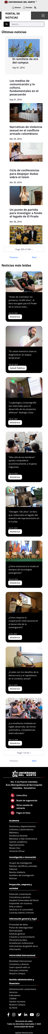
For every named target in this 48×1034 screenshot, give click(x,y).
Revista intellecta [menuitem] (17, 872)
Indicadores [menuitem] (14, 995)
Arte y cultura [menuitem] (15, 906)
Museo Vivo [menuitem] (14, 848)
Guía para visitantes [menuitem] (18, 970)
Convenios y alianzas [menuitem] (19, 964)
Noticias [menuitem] (13, 878)
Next (34, 257)
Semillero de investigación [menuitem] (21, 875)
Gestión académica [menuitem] (18, 841)
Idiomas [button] (16, 7)
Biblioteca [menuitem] (14, 832)
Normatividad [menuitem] (15, 930)
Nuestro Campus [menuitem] (17, 973)
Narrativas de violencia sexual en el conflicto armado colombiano (26, 130)
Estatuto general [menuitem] (17, 933)
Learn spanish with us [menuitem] (19, 967)
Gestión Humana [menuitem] (17, 1001)
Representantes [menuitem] (16, 845)
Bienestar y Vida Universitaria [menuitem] (23, 838)
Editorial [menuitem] (13, 869)
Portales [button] (27, 7)
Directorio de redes (24, 1021)
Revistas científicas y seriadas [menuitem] (23, 866)
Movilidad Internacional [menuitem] (20, 961)
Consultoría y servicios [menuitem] (19, 897)
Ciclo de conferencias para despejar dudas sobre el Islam (24, 173)
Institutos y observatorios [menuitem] (21, 829)
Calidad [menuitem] (12, 998)
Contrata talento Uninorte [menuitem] (21, 912)
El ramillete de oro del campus (25, 60)
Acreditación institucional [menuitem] (21, 943)
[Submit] (7, 24)
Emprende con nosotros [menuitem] (20, 903)
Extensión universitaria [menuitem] (20, 894)
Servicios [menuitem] (13, 992)
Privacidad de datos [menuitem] (18, 924)
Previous (14, 257)
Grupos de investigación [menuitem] (20, 863)
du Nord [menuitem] (13, 1007)
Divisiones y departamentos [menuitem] (22, 826)
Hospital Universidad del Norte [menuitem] (24, 900)
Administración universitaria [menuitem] (22, 989)
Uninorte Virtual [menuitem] (16, 851)
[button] (35, 7)
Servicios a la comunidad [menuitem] (21, 909)
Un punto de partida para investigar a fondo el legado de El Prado (26, 213)
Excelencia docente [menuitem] (18, 835)
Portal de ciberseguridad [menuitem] (21, 927)
